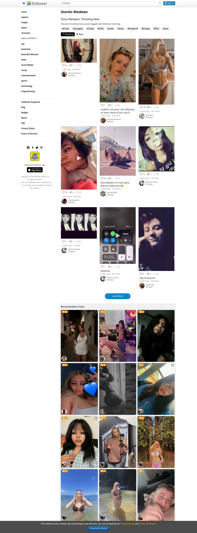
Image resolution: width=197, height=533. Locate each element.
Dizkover (37, 3)
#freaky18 (137, 28)
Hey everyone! (149, 274)
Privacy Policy (32, 127)
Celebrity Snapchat (34, 101)
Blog (27, 106)
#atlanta (108, 267)
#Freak (69, 28)
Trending (71, 34)
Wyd (104, 362)
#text (169, 28)
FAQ (27, 122)
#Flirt (160, 28)
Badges (28, 111)
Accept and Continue (98, 528)
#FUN (104, 28)
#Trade (94, 28)
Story (76, 74)
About (28, 117)
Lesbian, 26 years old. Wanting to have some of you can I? (119, 110)
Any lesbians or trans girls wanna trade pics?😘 (117, 183)
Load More (119, 292)
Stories (70, 11)
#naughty (82, 28)
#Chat (125, 28)
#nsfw (114, 28)
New (83, 34)
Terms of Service (33, 133)
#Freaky (150, 28)
